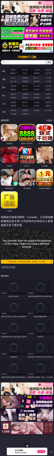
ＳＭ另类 (48, 81)
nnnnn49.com (27, 57)
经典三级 (25, 89)
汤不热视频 (48, 110)
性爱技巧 (48, 106)
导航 (3, 112)
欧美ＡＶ (36, 78)
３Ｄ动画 (48, 78)
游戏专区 (48, 70)
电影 (3, 87)
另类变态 (48, 89)
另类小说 (25, 106)
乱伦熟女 (36, 89)
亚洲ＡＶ (13, 78)
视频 (3, 79)
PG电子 (13, 70)
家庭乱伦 (25, 102)
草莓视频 (36, 110)
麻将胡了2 (13, 73)
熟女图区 (36, 98)
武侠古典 (48, 102)
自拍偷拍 (25, 78)
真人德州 (25, 70)
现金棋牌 (36, 73)
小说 (3, 104)
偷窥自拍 (13, 94)
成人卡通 (36, 86)
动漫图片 (48, 94)
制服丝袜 (13, 89)
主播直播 (36, 81)
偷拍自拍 (25, 86)
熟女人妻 (13, 81)
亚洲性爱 (13, 86)
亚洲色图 (25, 94)
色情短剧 (25, 114)
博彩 (3, 71)
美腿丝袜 (13, 98)
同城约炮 (13, 110)
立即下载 (41, 451)
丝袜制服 (25, 81)
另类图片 (48, 98)
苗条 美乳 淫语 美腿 (8, 267)
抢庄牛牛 (48, 73)
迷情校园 (13, 106)
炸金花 (25, 73)
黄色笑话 (36, 106)
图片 (3, 95)
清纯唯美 (25, 98)
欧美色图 (36, 94)
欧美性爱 (48, 86)
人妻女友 (36, 102)
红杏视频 (13, 114)
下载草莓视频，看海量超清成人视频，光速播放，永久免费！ (30, 261)
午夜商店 (25, 110)
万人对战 (36, 70)
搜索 (49, 62)
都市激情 (13, 102)
